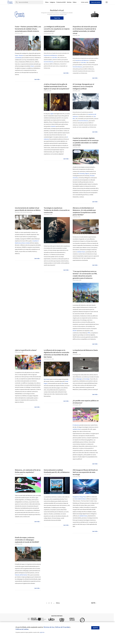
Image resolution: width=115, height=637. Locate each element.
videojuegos (79, 379)
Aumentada (19, 57)
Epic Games (47, 379)
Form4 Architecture (48, 62)
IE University (81, 173)
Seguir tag (57, 18)
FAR (89, 333)
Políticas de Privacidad (62, 627)
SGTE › (93, 603)
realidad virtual (81, 252)
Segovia (87, 173)
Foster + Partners (19, 55)
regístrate (42, 632)
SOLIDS (74, 331)
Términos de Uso (48, 627)
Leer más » (37, 79)
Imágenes (52, 2)
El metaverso (76, 425)
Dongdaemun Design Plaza (79, 497)
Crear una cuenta (95, 2)
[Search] (31, 2)
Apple (51, 114)
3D (62, 383)
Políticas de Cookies (22, 629)
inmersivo (53, 126)
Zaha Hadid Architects (80, 499)
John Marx (54, 57)
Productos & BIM (61, 2)
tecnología (87, 379)
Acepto (95, 628)
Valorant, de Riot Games (21, 575)
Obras (47, 2)
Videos (74, 2)
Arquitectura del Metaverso (50, 55)
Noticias (69, 2)
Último (58, 603)
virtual (32, 66)
